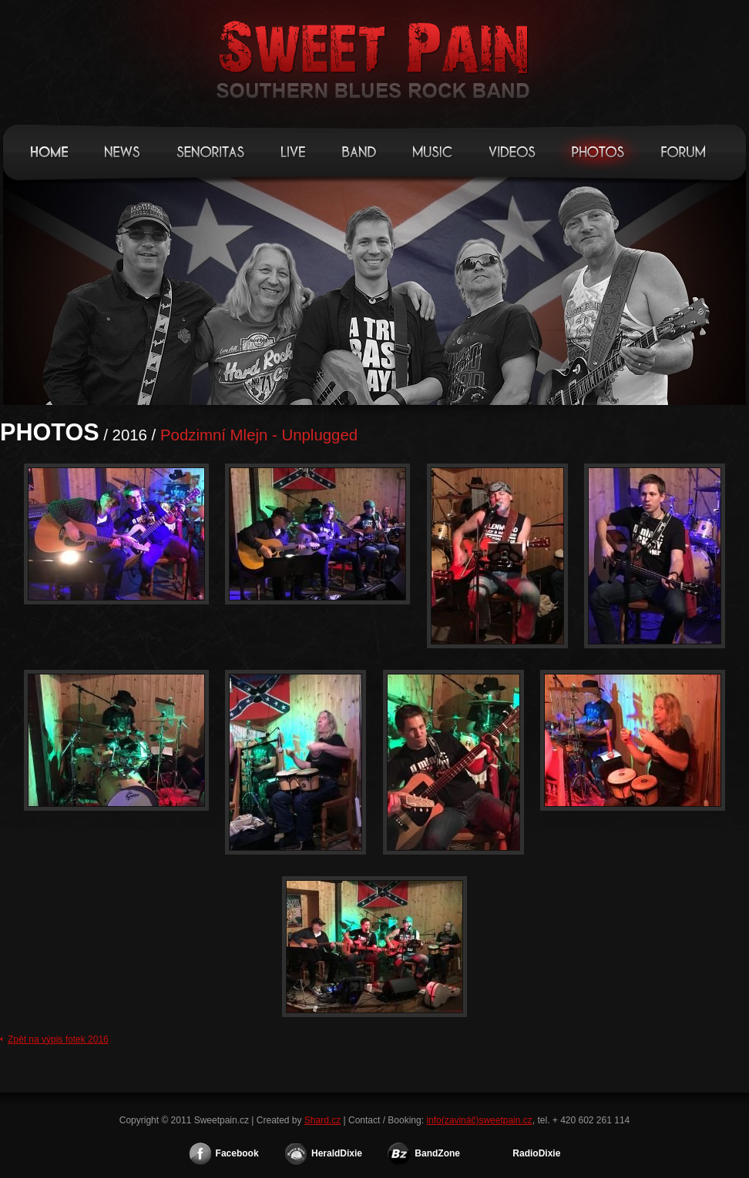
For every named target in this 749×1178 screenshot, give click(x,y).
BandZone (437, 1153)
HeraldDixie (336, 1153)
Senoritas (211, 152)
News (123, 152)
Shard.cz (322, 1120)
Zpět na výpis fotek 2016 (58, 1039)
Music (433, 152)
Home (50, 152)
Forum (684, 152)
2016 (130, 435)
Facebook (237, 1153)
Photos (599, 152)
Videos (512, 152)
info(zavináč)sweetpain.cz (479, 1120)
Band (360, 152)
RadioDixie (536, 1153)
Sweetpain (374, 53)
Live (294, 152)
